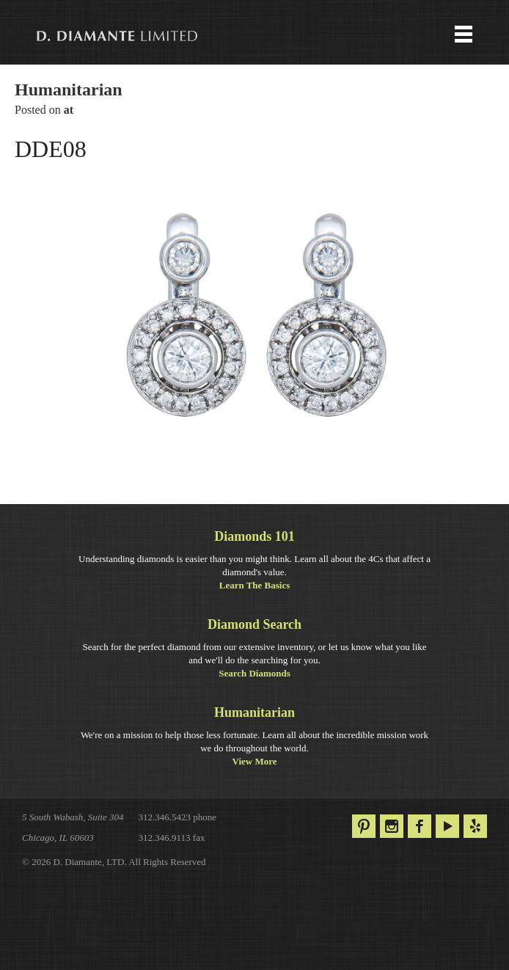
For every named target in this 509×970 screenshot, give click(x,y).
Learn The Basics (254, 585)
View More (254, 761)
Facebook (419, 826)
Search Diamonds (254, 673)
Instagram (391, 826)
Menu (254, 36)
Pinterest (364, 826)
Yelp (475, 826)
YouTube (447, 826)
